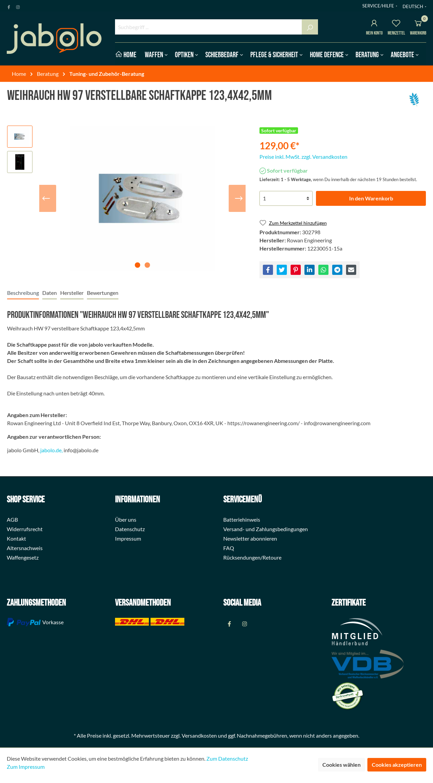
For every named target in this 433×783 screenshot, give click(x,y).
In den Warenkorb (371, 198)
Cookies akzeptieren (397, 764)
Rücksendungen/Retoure (252, 557)
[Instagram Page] (18, 6)
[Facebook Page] (9, 6)
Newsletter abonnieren (250, 538)
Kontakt (16, 538)
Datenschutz (130, 529)
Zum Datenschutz (227, 758)
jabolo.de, (51, 450)
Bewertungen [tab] (102, 292)
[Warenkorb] (418, 24)
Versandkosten (199, 735)
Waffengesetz (23, 557)
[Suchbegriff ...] (208, 27)
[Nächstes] (239, 198)
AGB (12, 519)
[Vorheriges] (46, 198)
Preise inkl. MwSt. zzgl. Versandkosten (303, 156)
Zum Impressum (26, 766)
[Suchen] (310, 27)
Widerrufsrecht (25, 529)
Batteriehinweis (241, 519)
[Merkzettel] (396, 24)
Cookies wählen (341, 764)
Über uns (125, 519)
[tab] (23, 292)
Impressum (128, 538)
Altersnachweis (25, 548)
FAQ (228, 548)
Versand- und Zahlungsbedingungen (265, 529)
